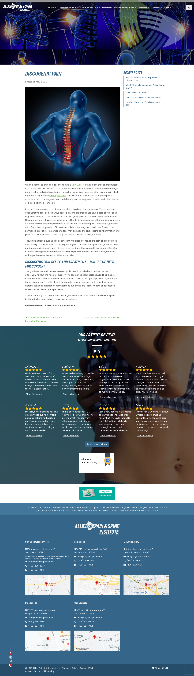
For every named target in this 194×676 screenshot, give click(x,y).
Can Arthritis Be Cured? (137, 92)
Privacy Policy (79, 668)
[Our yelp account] (159, 668)
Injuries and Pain (91, 8)
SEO (90, 668)
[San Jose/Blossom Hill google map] (47, 585)
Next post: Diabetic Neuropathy (102, 317)
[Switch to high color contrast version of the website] (189, 7)
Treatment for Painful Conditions (119, 8)
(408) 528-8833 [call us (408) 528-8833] (35, 565)
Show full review (34, 394)
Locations (144, 8)
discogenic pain (58, 195)
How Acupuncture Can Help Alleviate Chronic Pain (143, 79)
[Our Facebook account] (153, 668)
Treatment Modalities (69, 8)
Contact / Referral (161, 8)
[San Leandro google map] (97, 641)
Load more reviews (97, 444)
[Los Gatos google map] (97, 585)
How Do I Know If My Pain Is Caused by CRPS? (143, 103)
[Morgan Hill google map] (47, 641)
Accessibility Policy (44, 671)
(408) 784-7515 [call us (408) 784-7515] (84, 560)
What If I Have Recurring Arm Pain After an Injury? (145, 86)
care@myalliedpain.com (39, 561)
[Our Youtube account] (167, 668)
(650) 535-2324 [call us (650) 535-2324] (133, 560)
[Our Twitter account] (156, 668)
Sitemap (66, 668)
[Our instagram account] (163, 668)
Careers (29, 671)
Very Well (76, 184)
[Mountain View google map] (146, 585)
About (52, 8)
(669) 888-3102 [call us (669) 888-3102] (34, 621)
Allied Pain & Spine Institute (46, 668)
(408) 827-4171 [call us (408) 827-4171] (34, 569)
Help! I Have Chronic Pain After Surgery (143, 97)
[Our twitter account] (10, 657)
